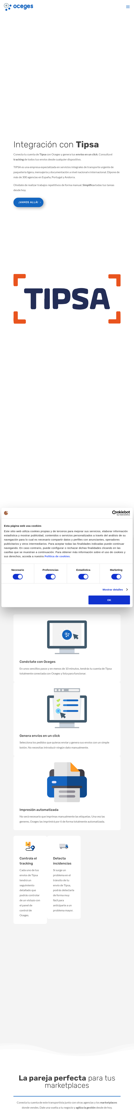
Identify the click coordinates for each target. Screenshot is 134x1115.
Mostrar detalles (113, 589)
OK (109, 600)
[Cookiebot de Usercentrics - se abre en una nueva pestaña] (114, 513)
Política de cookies (57, 556)
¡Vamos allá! (28, 202)
